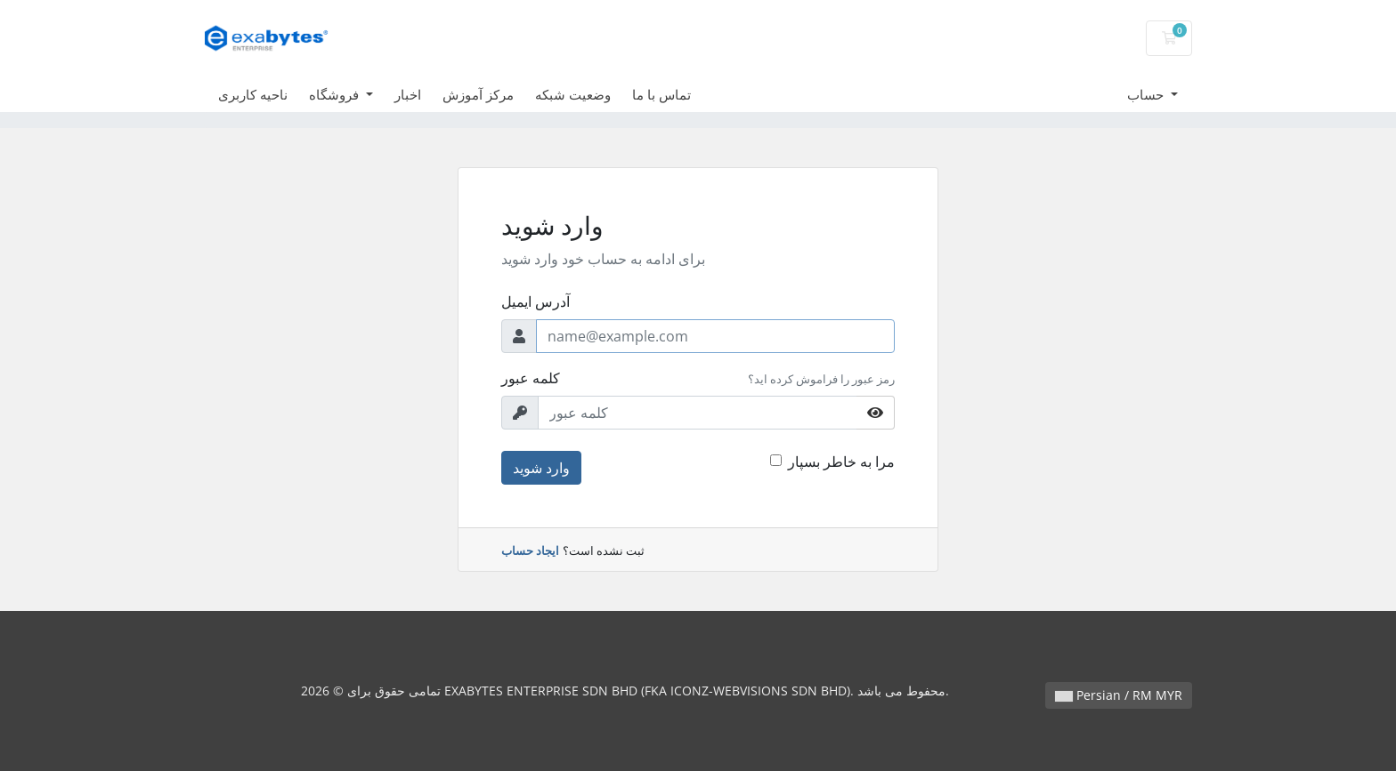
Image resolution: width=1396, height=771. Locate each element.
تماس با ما (661, 94)
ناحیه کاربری (253, 94)
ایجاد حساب (530, 550)
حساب (1147, 94)
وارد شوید (541, 468)
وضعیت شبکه (573, 94)
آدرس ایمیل (535, 301)
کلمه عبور (530, 378)
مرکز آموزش (478, 94)
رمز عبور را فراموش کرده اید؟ (821, 379)
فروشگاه (335, 94)
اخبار (407, 94)
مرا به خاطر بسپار (841, 461)
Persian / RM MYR (1118, 695)
